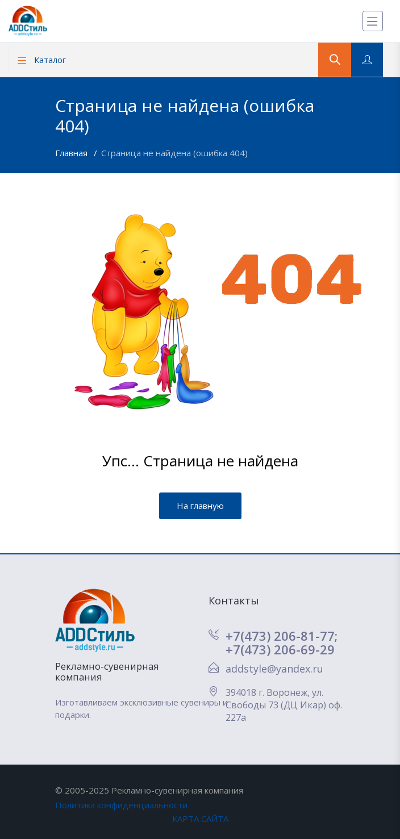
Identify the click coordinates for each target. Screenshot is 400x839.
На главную (200, 505)
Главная (72, 152)
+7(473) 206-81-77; (282, 635)
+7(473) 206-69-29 (280, 649)
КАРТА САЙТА (200, 818)
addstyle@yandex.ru (274, 668)
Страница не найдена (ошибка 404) (174, 152)
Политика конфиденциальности (121, 805)
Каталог (42, 59)
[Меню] (373, 21)
